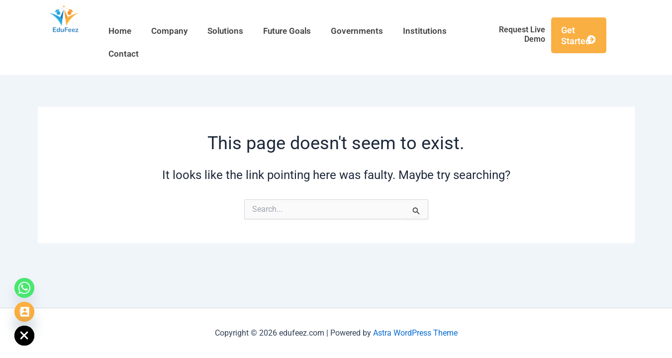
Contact (123, 54)
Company (169, 31)
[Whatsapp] (24, 288)
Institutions (425, 31)
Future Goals (287, 31)
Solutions (225, 31)
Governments (357, 31)
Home (119, 31)
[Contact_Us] (24, 312)
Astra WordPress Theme (415, 333)
